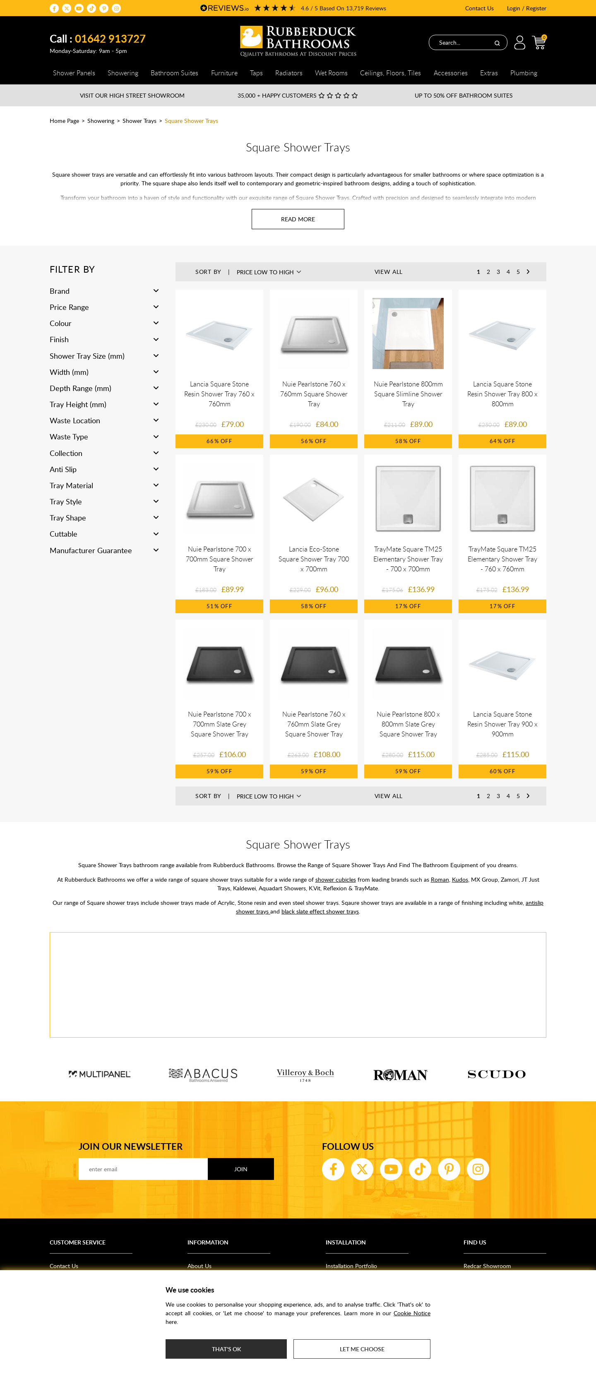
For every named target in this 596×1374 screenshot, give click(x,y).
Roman (440, 879)
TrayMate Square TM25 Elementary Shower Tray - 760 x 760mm (502, 558)
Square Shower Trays (191, 121)
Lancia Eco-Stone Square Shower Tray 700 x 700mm (314, 558)
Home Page (64, 121)
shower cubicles (335, 879)
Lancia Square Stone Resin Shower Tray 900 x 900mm (502, 724)
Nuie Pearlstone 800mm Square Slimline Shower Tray (408, 393)
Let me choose (362, 1349)
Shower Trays (139, 121)
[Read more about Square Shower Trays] (298, 219)
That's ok (226, 1349)
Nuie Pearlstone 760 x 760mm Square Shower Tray (314, 393)
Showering (100, 121)
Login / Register (526, 8)
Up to (464, 95)
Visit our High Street (132, 95)
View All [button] (389, 272)
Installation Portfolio (351, 1266)
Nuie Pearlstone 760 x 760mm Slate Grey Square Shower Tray (314, 724)
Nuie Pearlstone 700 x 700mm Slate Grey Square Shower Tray (219, 724)
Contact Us (479, 8)
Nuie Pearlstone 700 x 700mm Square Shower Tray (219, 558)
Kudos (460, 879)
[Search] (497, 42)
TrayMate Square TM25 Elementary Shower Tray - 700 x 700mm (408, 558)
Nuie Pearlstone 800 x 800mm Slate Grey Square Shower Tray (408, 724)
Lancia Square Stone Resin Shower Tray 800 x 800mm (502, 393)
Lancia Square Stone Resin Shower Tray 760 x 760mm (219, 393)
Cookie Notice (412, 1313)
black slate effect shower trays (320, 911)
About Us (199, 1266)
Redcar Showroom (487, 1266)
